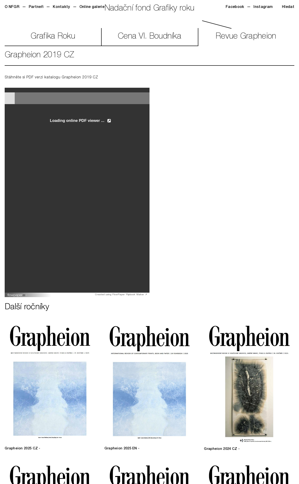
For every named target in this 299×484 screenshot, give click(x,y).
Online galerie (91, 7)
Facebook (235, 7)
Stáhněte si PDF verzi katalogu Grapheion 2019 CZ (51, 78)
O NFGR (12, 7)
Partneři (36, 7)
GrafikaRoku (53, 37)
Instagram (263, 7)
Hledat (288, 7)
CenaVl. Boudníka (149, 37)
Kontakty (61, 7)
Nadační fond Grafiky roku (150, 9)
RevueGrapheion (246, 37)
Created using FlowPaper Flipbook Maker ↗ (121, 295)
